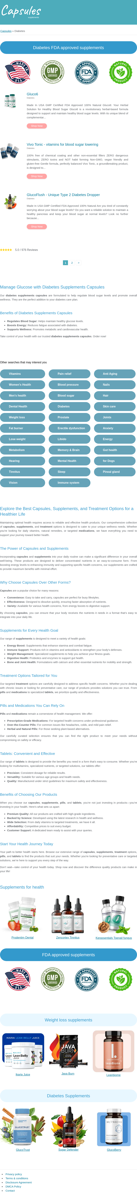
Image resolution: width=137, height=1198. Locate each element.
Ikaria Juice (23, 1074)
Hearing (14, 460)
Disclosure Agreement (19, 1182)
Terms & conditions (17, 1178)
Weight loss (17, 417)
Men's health (17, 395)
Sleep (61, 471)
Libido (62, 439)
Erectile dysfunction (71, 428)
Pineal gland (111, 471)
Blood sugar (66, 395)
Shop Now (37, 125)
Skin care (109, 406)
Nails (106, 384)
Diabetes (64, 406)
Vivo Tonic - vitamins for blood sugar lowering (62, 144)
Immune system (68, 482)
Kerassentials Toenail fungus (114, 937)
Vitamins (15, 373)
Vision (13, 482)
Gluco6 (32, 94)
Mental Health (67, 460)
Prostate (63, 417)
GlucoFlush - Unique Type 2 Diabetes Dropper (63, 195)
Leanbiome (113, 1075)
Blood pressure (68, 384)
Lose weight (17, 439)
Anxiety (108, 428)
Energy (108, 439)
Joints (107, 417)
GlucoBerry (114, 1149)
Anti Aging (110, 373)
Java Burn (68, 1073)
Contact (10, 1190)
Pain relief (64, 373)
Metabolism (17, 450)
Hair (105, 395)
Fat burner (16, 428)
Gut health (110, 450)
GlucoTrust (23, 1149)
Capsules (20, 10)
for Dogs (109, 460)
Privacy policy (14, 1174)
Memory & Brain (69, 450)
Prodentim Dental (22, 937)
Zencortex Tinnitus (68, 937)
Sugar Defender (68, 1149)
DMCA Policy (13, 1186)
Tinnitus (14, 471)
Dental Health (18, 406)
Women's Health (20, 384)
